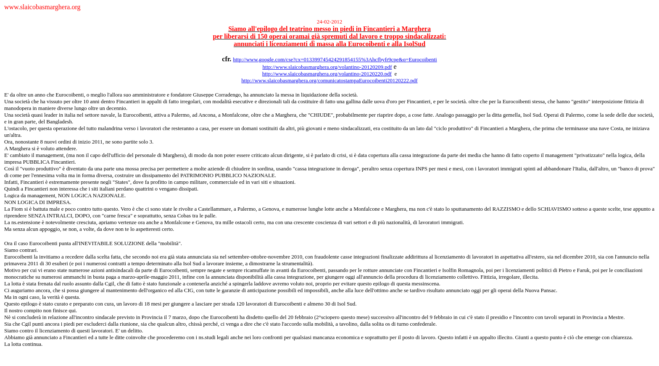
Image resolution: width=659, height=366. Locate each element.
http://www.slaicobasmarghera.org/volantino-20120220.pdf (327, 74)
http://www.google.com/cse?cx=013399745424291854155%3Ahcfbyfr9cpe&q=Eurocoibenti (335, 59)
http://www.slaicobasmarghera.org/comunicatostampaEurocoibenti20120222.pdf (329, 80)
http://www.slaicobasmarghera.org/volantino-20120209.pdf (327, 67)
